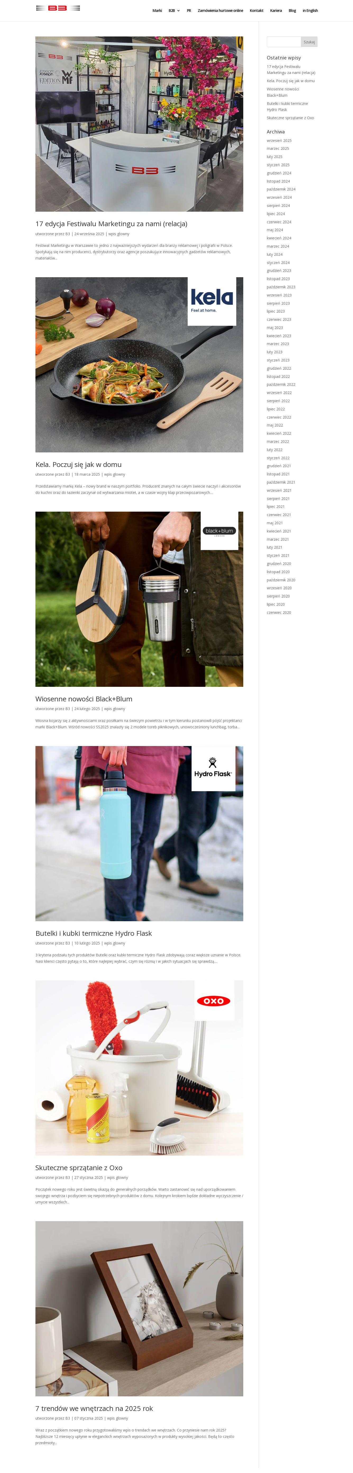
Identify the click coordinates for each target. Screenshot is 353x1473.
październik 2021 (281, 482)
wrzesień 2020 (279, 587)
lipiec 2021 (276, 506)
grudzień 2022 (279, 368)
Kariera (276, 11)
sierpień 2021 (278, 498)
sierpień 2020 (278, 596)
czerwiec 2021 (279, 514)
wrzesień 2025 (279, 140)
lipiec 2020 (276, 604)
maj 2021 (275, 522)
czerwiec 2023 (279, 319)
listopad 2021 (278, 473)
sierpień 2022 (278, 400)
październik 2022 (281, 384)
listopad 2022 (278, 376)
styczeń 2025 (278, 164)
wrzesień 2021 (279, 490)
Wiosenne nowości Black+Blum (83, 698)
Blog (292, 11)
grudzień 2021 (279, 465)
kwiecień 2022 (279, 433)
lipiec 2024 (276, 213)
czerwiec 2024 (279, 221)
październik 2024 (281, 189)
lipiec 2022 (276, 408)
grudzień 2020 (279, 563)
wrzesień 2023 (279, 295)
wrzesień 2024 (279, 197)
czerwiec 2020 (279, 612)
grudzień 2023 (279, 270)
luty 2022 (274, 449)
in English (310, 11)
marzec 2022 (278, 441)
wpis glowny (118, 233)
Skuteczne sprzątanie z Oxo (78, 1167)
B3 (67, 233)
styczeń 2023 (278, 360)
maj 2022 (275, 425)
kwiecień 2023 (279, 335)
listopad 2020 (278, 571)
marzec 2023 (278, 343)
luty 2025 (274, 156)
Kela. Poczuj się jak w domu (78, 464)
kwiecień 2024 (279, 237)
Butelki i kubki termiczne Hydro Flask (93, 933)
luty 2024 (274, 254)
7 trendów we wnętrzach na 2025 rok (94, 1408)
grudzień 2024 (279, 172)
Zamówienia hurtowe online (220, 11)
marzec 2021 (278, 539)
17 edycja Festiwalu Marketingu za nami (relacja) (111, 223)
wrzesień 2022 (279, 392)
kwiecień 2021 (279, 531)
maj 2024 (275, 229)
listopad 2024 (278, 181)
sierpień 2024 (278, 205)
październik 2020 (281, 579)
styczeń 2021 (278, 555)
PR (189, 11)
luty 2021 (274, 547)
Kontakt (256, 11)
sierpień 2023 (278, 303)
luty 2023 (274, 351)
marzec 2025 (278, 148)
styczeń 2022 (278, 457)
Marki (157, 11)
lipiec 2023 (276, 311)
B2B (172, 11)
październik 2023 (281, 286)
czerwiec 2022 (279, 417)
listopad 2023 (278, 278)
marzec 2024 (278, 246)
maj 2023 (275, 327)
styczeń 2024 (278, 262)
